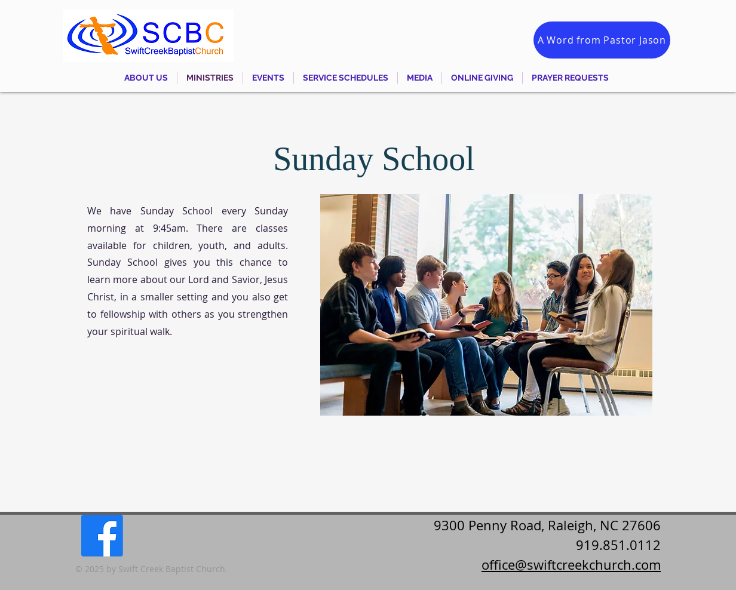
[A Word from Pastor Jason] (601, 40)
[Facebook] (102, 536)
